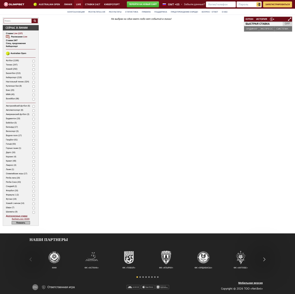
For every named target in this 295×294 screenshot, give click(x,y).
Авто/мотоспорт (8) (14, 110)
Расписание (19, 37)
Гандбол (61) (12, 140)
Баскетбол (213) (13, 73)
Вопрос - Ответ (210, 12)
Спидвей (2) (11, 186)
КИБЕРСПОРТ (112, 4)
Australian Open (49, 4)
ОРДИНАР (252, 28)
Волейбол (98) (12, 98)
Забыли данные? (194, 4)
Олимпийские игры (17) (16, 173)
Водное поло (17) (14, 135)
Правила (146, 12)
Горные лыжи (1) (13, 148)
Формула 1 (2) (12, 195)
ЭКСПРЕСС (266, 28)
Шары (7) (10, 207)
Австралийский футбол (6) (18, 106)
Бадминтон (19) (13, 118)
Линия (68, 4)
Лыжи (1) (10, 169)
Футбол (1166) (12, 60)
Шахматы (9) (12, 212)
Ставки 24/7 (92, 4)
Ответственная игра (61, 287)
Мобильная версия (250, 282)
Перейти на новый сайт (143, 4)
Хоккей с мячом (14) (15, 203)
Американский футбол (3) (17, 114)
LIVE (78, 4)
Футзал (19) (11, 199)
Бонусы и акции (76, 12)
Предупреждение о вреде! (184, 12)
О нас (225, 12)
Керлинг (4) (11, 156)
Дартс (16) (10, 152)
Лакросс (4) (11, 165)
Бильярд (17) (12, 127)
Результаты (96, 12)
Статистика (131, 12)
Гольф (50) (11, 144)
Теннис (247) (12, 65)
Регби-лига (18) (13, 178)
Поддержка (160, 12)
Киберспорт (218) (14, 77)
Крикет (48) (11, 161)
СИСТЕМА (282, 28)
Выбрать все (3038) (21, 219)
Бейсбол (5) (11, 123)
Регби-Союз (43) (13, 182)
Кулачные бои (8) (14, 86)
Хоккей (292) (11, 69)
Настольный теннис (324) (17, 81)
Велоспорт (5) (12, 131)
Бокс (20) (10, 90)
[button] (137, 277)
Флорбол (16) (12, 190)
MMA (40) (10, 94)
